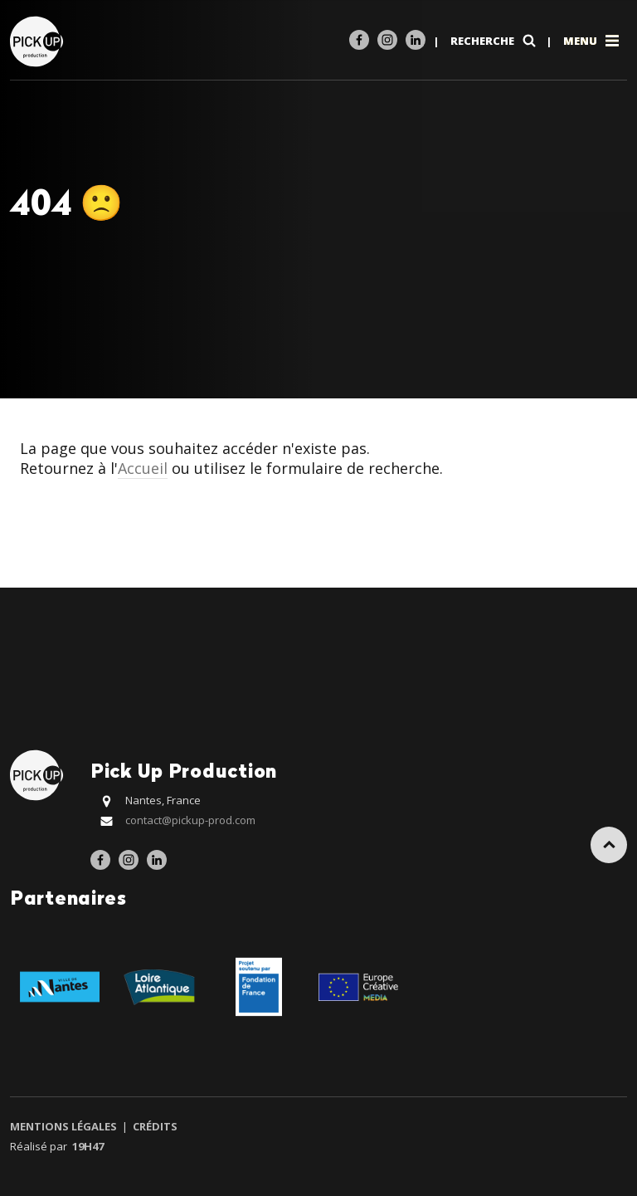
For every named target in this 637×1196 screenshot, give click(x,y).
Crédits (153, 1126)
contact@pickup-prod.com (190, 820)
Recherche (494, 41)
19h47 (88, 1146)
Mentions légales (64, 1126)
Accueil (143, 468)
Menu (592, 41)
